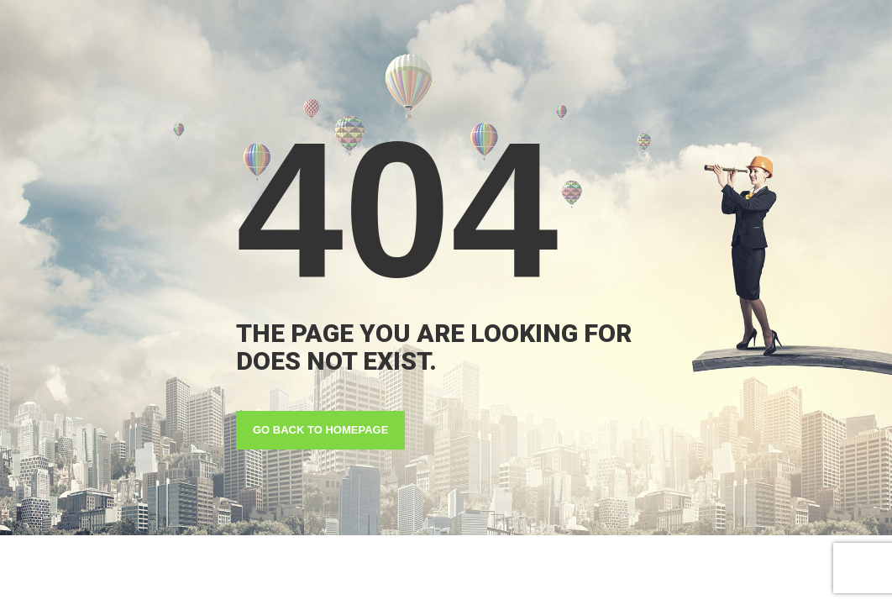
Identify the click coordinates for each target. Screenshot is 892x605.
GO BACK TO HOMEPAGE (320, 430)
